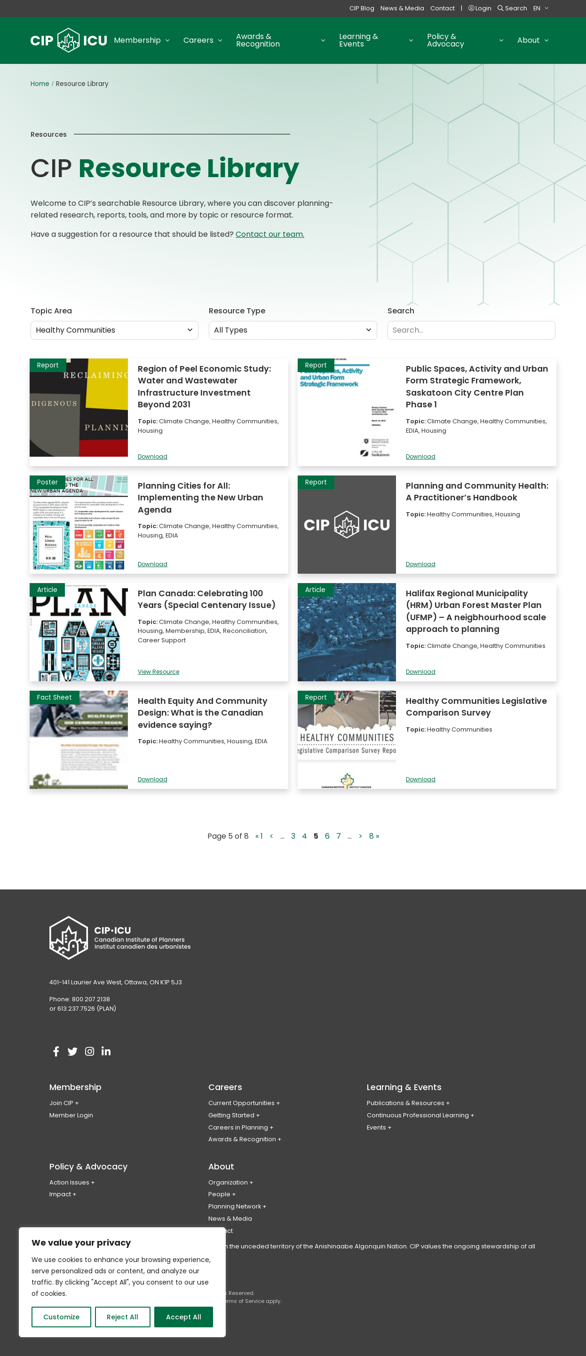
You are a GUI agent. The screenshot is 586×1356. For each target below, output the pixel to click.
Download (152, 456)
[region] (122, 1282)
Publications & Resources (405, 1103)
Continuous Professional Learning (418, 1115)
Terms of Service (242, 1301)
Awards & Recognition (242, 1139)
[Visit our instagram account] (89, 1052)
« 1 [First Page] (259, 836)
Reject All (122, 1317)
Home (40, 83)
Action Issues (69, 1182)
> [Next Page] (360, 836)
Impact (60, 1194)
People (219, 1194)
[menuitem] (540, 8)
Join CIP (61, 1103)
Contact (442, 8)
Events (376, 1127)
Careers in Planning (238, 1127)
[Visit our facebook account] (56, 1052)
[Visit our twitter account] (73, 1052)
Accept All (183, 1317)
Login (479, 8)
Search (512, 8)
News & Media (402, 8)
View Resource (158, 672)
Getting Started (231, 1115)
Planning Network (234, 1206)
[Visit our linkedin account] (106, 1052)
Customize (61, 1317)
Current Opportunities (241, 1103)
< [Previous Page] (271, 836)
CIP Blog (361, 8)
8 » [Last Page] (374, 836)
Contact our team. (270, 234)
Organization (228, 1182)
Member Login (71, 1115)
